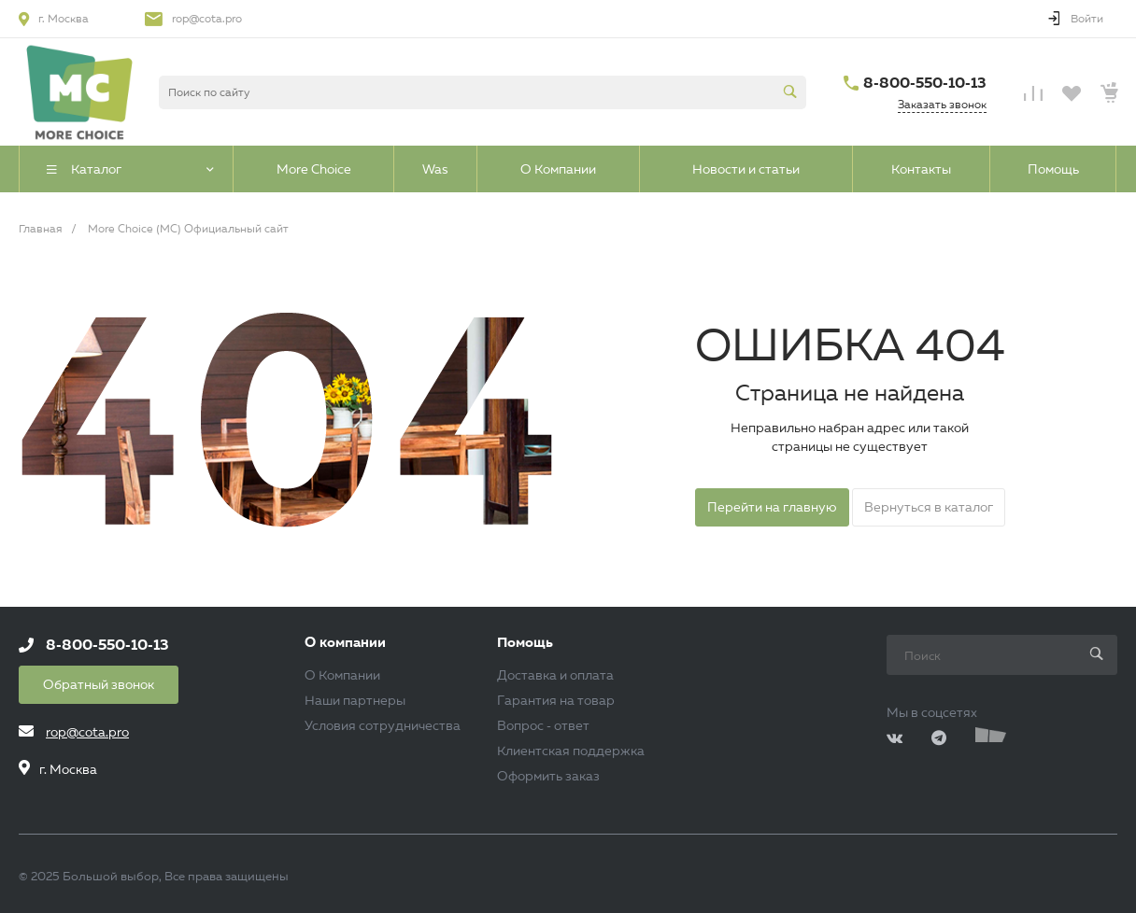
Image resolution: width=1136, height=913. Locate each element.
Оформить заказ (548, 775)
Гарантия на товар (556, 700)
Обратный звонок (98, 684)
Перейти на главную (772, 507)
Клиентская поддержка (571, 750)
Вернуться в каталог (928, 507)
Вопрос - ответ (543, 725)
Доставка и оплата (555, 675)
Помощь (525, 643)
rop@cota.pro (207, 18)
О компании (345, 643)
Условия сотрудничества (383, 725)
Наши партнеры (355, 700)
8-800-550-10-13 (925, 82)
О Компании (342, 675)
